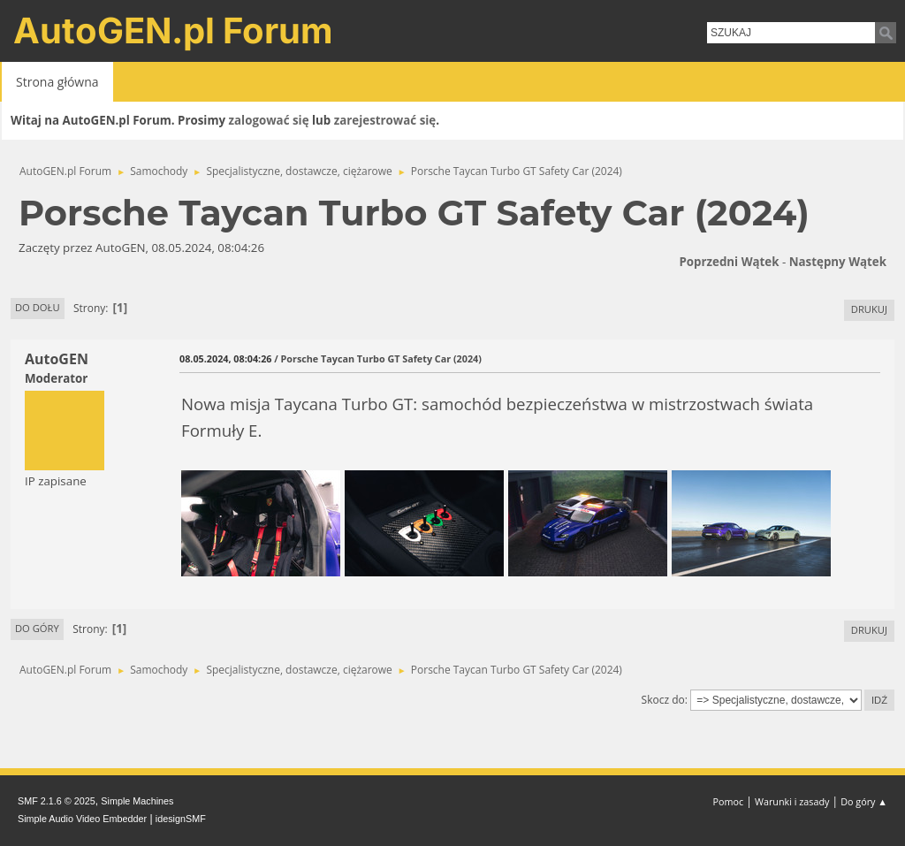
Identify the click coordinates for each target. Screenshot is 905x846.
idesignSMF (181, 818)
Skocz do (663, 699)
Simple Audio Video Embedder (82, 818)
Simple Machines (137, 801)
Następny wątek (837, 262)
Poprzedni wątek (729, 262)
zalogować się (269, 120)
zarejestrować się (385, 120)
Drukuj (869, 309)
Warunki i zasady (792, 801)
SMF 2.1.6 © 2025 (56, 801)
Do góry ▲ (863, 801)
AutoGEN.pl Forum (173, 30)
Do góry (37, 628)
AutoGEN (56, 359)
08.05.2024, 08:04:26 (225, 358)
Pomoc (728, 801)
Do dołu (37, 307)
